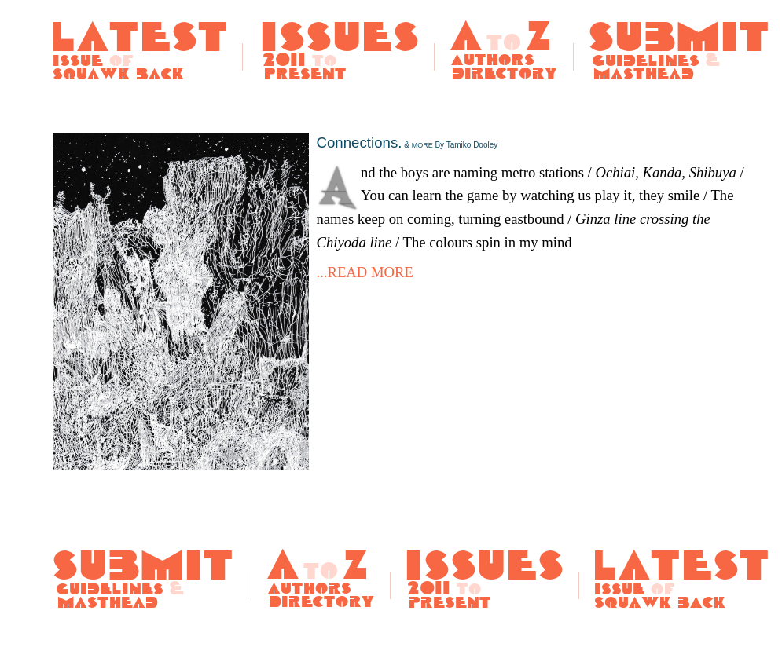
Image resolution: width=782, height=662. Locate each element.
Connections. (407, 142)
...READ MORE (365, 272)
